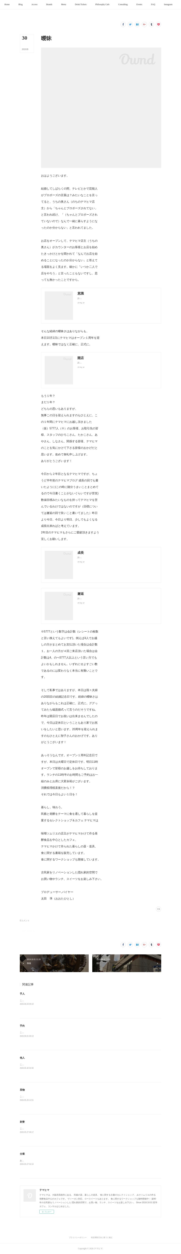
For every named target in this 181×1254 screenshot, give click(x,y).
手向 (22, 1025)
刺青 (22, 1121)
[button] (16, 4)
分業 (22, 1153)
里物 (22, 1089)
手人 (22, 993)
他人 (22, 1057)
